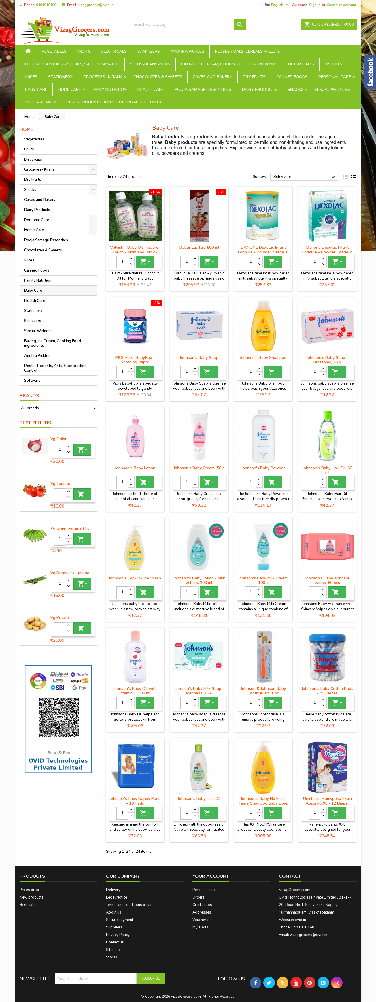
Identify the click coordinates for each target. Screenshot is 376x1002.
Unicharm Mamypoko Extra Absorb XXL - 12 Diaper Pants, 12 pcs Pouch (327, 803)
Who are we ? (40, 102)
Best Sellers (35, 423)
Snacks (296, 89)
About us (113, 912)
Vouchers (200, 919)
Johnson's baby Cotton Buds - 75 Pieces (327, 691)
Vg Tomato (60, 483)
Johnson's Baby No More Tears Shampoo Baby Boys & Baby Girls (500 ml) (263, 803)
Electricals (114, 51)
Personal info (203, 889)
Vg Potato (59, 617)
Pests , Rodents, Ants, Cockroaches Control (117, 102)
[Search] (188, 24)
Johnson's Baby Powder (263, 468)
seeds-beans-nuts (150, 64)
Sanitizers (148, 51)
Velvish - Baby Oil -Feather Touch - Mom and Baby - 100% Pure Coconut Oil (135, 252)
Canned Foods (292, 77)
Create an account (341, 5)
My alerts (200, 927)
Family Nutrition (109, 89)
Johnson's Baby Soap (199, 357)
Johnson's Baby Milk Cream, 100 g (263, 580)
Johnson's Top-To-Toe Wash (135, 578)
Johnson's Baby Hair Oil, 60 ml (327, 470)
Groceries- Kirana (103, 77)
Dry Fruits (254, 77)
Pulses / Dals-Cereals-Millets (247, 51)
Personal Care (334, 77)
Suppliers (114, 927)
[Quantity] (59, 450)
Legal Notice (116, 897)
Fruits (84, 51)
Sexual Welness (332, 89)
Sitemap (113, 949)
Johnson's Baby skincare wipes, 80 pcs (327, 580)
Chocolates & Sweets (157, 77)
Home (26, 129)
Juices (31, 77)
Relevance (305, 177)
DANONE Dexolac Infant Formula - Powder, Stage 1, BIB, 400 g (263, 252)
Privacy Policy (118, 934)
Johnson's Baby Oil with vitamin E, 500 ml (135, 691)
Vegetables (54, 51)
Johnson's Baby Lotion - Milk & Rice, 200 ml (199, 580)
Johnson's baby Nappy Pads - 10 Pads (134, 801)
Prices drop (29, 889)
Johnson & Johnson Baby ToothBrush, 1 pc (263, 691)
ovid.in (300, 919)
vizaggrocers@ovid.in (96, 5)
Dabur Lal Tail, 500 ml (199, 247)
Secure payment (119, 919)
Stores (111, 957)
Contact (290, 876)
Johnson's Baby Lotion (135, 468)
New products (32, 897)
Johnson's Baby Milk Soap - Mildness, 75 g (199, 691)
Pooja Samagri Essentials (203, 89)
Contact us (115, 942)
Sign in (314, 5)
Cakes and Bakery (212, 77)
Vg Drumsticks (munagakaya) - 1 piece (72, 573)
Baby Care (36, 89)
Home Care (69, 89)
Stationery (60, 77)
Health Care (150, 89)
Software (32, 380)
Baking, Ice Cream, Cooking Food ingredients (229, 64)
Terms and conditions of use (129, 904)
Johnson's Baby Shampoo (263, 357)
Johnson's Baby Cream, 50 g (199, 468)
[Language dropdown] (277, 5)
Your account (210, 876)
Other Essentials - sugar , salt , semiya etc (72, 64)
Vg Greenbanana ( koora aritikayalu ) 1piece (72, 528)
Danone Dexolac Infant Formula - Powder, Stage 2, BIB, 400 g (327, 252)
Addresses (201, 912)
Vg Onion (58, 439)
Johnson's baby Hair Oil (199, 798)
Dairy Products (259, 89)
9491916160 (46, 5)
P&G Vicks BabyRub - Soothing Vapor (135, 360)
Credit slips (202, 904)
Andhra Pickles (187, 51)
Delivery (113, 889)
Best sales (28, 904)
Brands (29, 396)
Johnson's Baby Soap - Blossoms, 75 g (327, 360)
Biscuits (333, 64)
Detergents (301, 64)
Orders (198, 897)
